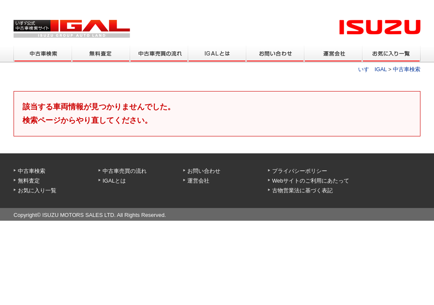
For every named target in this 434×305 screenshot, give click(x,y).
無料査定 (29, 180)
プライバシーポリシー (299, 171)
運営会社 (198, 180)
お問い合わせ (203, 171)
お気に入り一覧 (37, 190)
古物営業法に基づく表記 (302, 190)
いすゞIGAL (372, 69)
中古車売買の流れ (125, 171)
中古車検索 (406, 69)
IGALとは (114, 180)
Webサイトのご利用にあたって (310, 180)
